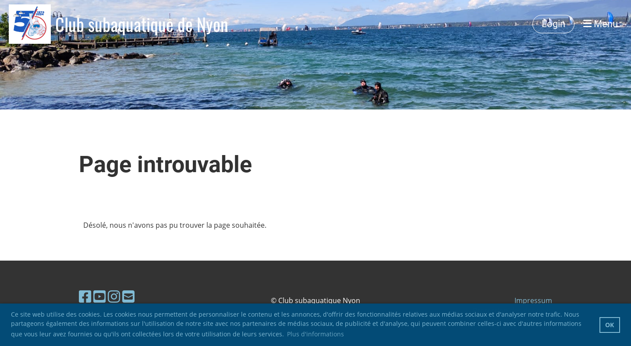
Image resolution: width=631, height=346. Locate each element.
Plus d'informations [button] (315, 334)
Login (553, 23)
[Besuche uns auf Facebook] (85, 296)
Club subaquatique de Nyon (141, 24)
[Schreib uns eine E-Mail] (128, 296)
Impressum (533, 300)
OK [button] (609, 325)
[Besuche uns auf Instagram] (114, 296)
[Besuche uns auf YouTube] (99, 296)
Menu (600, 23)
